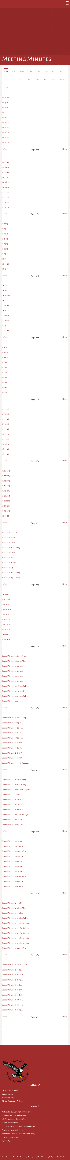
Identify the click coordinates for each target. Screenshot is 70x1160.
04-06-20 (5, 182)
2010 (45, 80)
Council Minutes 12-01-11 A (12, 753)
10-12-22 (5, 113)
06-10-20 (5, 162)
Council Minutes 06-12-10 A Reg (14, 780)
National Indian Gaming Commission (16, 1112)
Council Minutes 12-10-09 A (12, 846)
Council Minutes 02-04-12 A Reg (14, 656)
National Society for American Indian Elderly (18, 1134)
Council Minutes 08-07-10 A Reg (14, 785)
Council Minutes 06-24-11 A (12, 733)
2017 (46, 72)
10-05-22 (5, 133)
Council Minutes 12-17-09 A (12, 841)
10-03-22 (5, 143)
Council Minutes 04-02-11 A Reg (14, 718)
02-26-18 (5, 331)
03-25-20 (5, 192)
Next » (64, 149)
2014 (14, 80)
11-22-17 (5, 352)
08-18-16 (5, 454)
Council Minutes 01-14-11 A (12, 758)
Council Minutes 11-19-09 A (12, 861)
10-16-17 (5, 387)
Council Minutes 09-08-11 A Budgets (15, 763)
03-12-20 (5, 207)
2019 (30, 72)
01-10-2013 (6, 594)
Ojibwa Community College (12, 1101)
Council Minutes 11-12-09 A (12, 871)
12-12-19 (5, 224)
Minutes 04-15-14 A (9, 538)
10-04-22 (5, 138)
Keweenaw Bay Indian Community (16, 1157)
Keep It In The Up (8, 1098)
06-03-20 (5, 167)
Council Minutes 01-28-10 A (12, 800)
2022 (6, 72)
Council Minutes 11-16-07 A (12, 995)
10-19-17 (5, 382)
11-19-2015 (6, 496)
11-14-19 (5, 244)
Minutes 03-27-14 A (9, 543)
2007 (6, 88)
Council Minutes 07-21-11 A (12, 743)
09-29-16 (5, 409)
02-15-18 (5, 326)
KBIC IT (39, 1157)
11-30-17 (5, 347)
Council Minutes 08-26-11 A (12, 738)
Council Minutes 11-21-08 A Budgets (15, 923)
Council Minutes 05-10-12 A (12, 671)
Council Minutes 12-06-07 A (12, 975)
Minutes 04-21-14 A (9, 553)
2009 (54, 80)
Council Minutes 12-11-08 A (12, 903)
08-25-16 (5, 449)
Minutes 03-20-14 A (9, 533)
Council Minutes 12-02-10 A (12, 795)
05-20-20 (5, 172)
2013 (22, 80)
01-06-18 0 (6, 296)
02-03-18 (5, 321)
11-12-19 (5, 249)
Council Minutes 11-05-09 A (12, 886)
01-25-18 (5, 311)
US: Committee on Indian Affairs (14, 1119)
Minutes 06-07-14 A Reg (11, 548)
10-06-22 (5, 128)
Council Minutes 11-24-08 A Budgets (15, 918)
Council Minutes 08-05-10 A (12, 825)
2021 (14, 72)
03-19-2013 (6, 634)
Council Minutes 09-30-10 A (12, 820)
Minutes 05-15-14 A (9, 563)
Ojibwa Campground (10, 1090)
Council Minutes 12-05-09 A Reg (14, 851)
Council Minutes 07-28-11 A (12, 748)
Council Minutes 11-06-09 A (12, 881)
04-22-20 (5, 177)
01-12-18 (5, 286)
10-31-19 (5, 259)
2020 (22, 72)
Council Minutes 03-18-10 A (12, 810)
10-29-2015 (6, 516)
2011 (37, 80)
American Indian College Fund (13, 1130)
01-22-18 (5, 301)
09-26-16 (5, 424)
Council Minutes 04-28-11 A (12, 728)
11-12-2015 (6, 501)
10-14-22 (5, 108)
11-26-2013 (6, 619)
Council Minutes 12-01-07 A (12, 980)
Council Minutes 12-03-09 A (12, 856)
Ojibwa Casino (7, 1094)
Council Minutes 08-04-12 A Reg (14, 661)
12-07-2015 (6, 491)
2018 (38, 72)
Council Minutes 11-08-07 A (12, 1000)
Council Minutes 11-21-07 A (12, 990)
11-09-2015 (6, 506)
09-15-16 (5, 434)
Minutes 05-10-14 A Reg (11, 573)
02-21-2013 (6, 614)
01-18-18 (5, 291)
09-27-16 (5, 419)
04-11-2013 (6, 604)
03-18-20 (5, 202)
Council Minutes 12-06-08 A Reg (14, 908)
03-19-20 (5, 197)
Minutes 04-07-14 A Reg (11, 578)
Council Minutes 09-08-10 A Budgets (16, 790)
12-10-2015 (6, 486)
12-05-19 (5, 229)
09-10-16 (5, 439)
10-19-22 (5, 103)
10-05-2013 (6, 629)
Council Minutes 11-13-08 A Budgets (15, 938)
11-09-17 (5, 362)
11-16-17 (5, 357)
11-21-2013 (6, 599)
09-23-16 (5, 429)
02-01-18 (5, 306)
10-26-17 (5, 377)
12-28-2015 (6, 471)
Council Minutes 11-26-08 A (12, 913)
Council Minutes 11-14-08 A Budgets (15, 933)
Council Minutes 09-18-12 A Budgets (15, 686)
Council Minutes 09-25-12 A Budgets (15, 696)
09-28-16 (5, 414)
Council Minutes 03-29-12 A (12, 681)
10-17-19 (5, 269)
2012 (29, 80)
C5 (49, 1157)
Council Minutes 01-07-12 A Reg (14, 691)
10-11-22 (5, 118)
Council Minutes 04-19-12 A (12, 676)
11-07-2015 (6, 511)
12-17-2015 (6, 476)
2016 (54, 72)
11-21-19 (5, 239)
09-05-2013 (6, 609)
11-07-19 (5, 254)
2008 (62, 80)
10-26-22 (5, 98)
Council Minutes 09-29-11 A (12, 723)
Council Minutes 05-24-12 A (12, 666)
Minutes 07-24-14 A (9, 568)
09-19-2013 (6, 624)
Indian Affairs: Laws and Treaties (14, 1115)
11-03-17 (5, 367)
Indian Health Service (10, 1123)
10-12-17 (5, 392)
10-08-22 (5, 123)
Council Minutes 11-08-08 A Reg (14, 948)
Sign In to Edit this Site (58, 1157)
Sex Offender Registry (10, 1137)
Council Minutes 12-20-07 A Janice (15, 965)
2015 (61, 72)
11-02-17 (5, 372)
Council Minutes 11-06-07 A (12, 1005)
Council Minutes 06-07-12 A (12, 701)
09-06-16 (5, 444)
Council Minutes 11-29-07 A (12, 985)
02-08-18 (5, 316)
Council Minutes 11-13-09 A (12, 866)
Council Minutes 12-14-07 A (12, 970)
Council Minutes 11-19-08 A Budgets (15, 928)
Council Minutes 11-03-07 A (12, 1010)
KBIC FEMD (6, 1141)
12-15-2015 (6, 481)
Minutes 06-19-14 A (9, 558)
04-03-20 (5, 187)
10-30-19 (5, 264)
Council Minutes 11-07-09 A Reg (14, 876)
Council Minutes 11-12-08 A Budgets (15, 943)
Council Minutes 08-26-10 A (12, 805)
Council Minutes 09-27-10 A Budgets (15, 815)
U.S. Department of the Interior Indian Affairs (18, 1126)
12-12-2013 (6, 639)
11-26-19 (5, 234)
